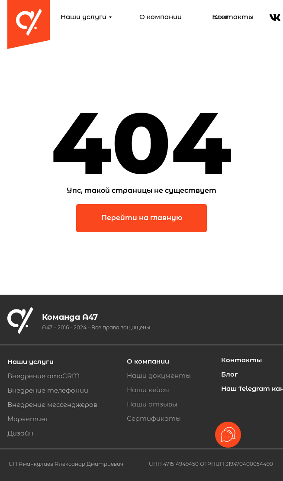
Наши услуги (83, 17)
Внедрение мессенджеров (52, 404)
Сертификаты (154, 418)
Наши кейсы (148, 390)
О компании (160, 17)
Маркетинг (27, 419)
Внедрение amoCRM (43, 376)
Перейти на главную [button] (141, 218)
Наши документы (159, 375)
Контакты (233, 17)
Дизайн (20, 433)
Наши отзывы (152, 404)
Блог (220, 17)
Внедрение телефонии (47, 390)
